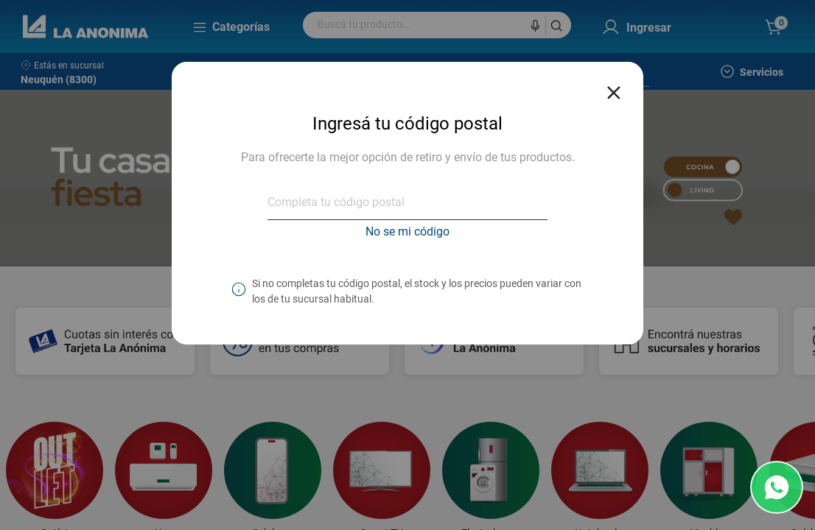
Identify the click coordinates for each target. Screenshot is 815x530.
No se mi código (407, 232)
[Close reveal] (613, 88)
